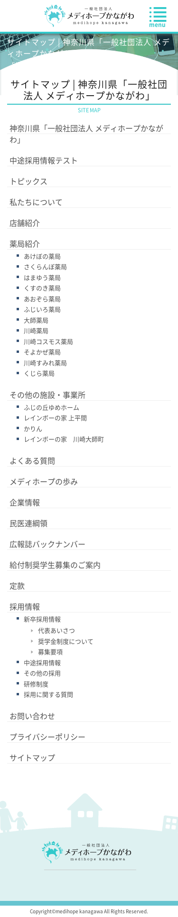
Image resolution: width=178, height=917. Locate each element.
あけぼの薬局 (42, 256)
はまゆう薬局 (42, 277)
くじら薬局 (39, 373)
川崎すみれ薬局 (45, 362)
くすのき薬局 (42, 287)
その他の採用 (42, 672)
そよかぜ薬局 (42, 351)
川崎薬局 (36, 330)
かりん (33, 428)
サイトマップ (32, 757)
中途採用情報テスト (43, 160)
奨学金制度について (66, 641)
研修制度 (36, 683)
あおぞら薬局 (42, 298)
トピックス (28, 181)
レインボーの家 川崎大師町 (64, 438)
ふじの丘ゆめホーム (51, 407)
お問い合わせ (32, 715)
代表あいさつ (56, 630)
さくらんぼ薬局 (45, 266)
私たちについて (36, 201)
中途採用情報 (42, 662)
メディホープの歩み (43, 481)
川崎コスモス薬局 (48, 341)
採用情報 (24, 606)
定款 (17, 585)
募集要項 (50, 651)
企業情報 (24, 502)
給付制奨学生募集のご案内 (55, 564)
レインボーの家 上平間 (55, 417)
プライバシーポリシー (47, 736)
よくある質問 (32, 460)
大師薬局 (36, 319)
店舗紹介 (24, 222)
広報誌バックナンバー (47, 543)
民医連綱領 (28, 523)
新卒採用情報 (42, 618)
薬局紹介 (24, 243)
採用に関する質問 (48, 694)
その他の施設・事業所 (47, 394)
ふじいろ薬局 (42, 309)
